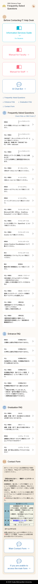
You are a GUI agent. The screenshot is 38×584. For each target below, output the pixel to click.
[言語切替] (34, 6)
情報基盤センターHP (19, 520)
